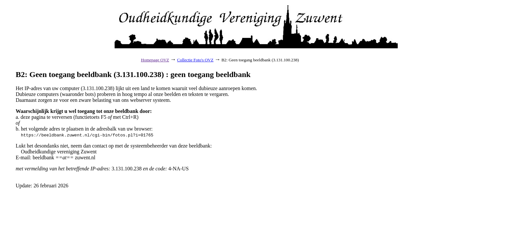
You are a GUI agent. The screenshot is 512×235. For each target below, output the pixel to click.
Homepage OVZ (155, 59)
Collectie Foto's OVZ (195, 59)
